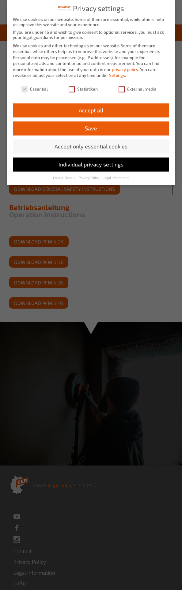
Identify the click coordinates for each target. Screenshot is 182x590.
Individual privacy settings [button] (91, 160)
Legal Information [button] (116, 173)
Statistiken (83, 84)
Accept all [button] (91, 105)
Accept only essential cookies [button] (91, 142)
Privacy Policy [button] (89, 173)
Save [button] (91, 124)
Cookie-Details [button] (64, 173)
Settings (117, 70)
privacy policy (125, 64)
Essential (34, 84)
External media (138, 84)
